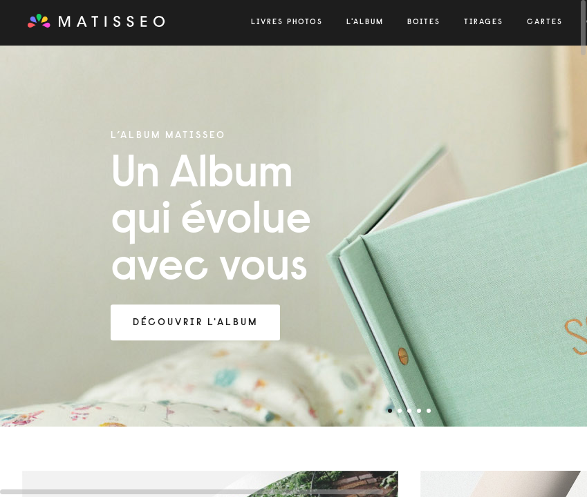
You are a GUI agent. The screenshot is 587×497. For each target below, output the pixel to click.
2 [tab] (400, 411)
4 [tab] (419, 411)
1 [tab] (390, 411)
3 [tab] (409, 411)
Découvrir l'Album (195, 323)
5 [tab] (429, 411)
